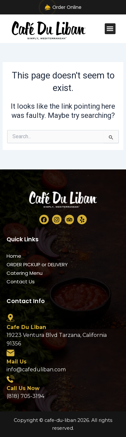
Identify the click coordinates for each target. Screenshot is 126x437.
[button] (110, 28)
